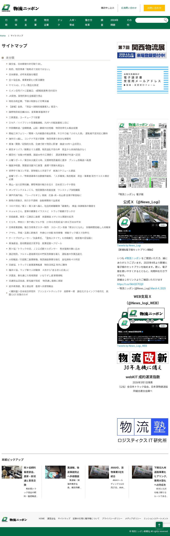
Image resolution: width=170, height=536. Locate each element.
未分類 (10, 57)
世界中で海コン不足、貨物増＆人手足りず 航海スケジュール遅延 (42, 171)
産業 (35, 22)
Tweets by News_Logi (129, 245)
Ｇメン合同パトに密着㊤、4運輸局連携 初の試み (33, 90)
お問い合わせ (154, 8)
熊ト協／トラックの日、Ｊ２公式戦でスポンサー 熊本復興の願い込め (44, 249)
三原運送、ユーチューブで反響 (24, 117)
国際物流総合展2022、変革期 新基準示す (29, 112)
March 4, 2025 (158, 288)
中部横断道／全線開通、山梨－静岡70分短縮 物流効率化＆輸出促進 (43, 128)
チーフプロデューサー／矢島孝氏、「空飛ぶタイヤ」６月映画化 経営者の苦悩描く (51, 238)
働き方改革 (88, 22)
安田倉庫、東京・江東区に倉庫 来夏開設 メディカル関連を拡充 (41, 217)
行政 (6, 22)
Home (3, 36)
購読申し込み (107, 8)
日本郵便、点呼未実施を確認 (23, 74)
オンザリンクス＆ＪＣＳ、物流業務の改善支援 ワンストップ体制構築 (44, 190)
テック (60, 22)
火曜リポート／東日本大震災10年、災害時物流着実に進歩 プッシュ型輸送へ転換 (50, 160)
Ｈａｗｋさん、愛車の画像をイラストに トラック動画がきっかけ (42, 211)
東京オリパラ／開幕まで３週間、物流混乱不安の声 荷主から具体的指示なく (49, 149)
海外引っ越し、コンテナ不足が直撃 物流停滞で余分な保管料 (40, 138)
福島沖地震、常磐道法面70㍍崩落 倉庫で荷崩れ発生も (36, 165)
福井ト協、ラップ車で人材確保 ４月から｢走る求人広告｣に (39, 270)
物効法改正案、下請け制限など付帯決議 (29, 101)
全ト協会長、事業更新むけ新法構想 (26, 80)
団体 (16, 22)
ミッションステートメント (156, 518)
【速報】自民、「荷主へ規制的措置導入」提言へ (33, 106)
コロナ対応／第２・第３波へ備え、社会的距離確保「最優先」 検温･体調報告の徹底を (52, 206)
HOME (42, 518)
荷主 (26, 22)
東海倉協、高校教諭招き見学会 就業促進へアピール (35, 243)
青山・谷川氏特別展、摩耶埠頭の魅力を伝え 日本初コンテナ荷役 (42, 184)
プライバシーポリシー (112, 518)
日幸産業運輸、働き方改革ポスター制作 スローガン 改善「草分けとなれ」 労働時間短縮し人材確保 (59, 227)
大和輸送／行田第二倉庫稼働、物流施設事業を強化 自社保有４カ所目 (44, 259)
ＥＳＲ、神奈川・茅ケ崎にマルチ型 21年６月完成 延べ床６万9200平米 (45, 222)
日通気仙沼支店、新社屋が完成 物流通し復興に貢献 (36, 281)
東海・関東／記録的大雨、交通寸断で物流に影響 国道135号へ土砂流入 (45, 144)
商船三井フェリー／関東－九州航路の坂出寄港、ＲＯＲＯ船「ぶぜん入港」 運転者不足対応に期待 (58, 133)
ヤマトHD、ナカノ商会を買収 (24, 85)
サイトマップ (64, 518)
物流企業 (46, 22)
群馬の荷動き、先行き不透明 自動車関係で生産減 (34, 200)
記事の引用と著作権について (86, 518)
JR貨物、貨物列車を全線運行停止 (25, 96)
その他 (129, 22)
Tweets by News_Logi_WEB (132, 345)
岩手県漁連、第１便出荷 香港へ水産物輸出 (31, 286)
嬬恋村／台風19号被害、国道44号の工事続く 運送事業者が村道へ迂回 (44, 155)
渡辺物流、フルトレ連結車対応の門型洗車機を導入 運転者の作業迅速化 (45, 254)
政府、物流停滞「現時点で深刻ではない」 (30, 69)
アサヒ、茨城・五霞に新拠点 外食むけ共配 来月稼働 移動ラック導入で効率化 (49, 233)
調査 (102, 22)
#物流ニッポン (133, 258)
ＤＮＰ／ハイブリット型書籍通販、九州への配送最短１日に (39, 122)
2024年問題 (114, 22)
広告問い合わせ (129, 8)
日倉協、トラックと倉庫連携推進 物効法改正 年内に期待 (38, 265)
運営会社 (51, 518)
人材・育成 (73, 22)
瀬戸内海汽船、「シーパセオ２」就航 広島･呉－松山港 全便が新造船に (45, 195)
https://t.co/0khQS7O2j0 (130, 284)
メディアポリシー (133, 518)
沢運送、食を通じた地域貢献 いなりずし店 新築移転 (36, 275)
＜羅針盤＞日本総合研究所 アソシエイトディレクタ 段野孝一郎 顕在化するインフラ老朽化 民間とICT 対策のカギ (58, 293)
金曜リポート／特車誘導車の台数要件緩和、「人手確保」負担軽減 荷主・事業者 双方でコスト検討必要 (59, 178)
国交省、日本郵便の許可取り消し (25, 64)
